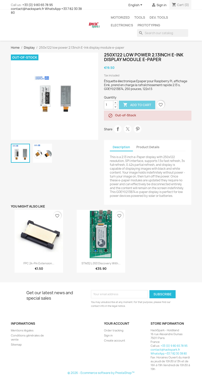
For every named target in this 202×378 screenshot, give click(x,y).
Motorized (120, 17)
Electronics (122, 25)
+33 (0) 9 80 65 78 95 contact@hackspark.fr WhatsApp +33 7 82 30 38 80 (46, 9)
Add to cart (137, 104)
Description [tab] (121, 147)
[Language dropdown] (136, 5)
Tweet (128, 129)
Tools (139, 17)
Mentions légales (22, 330)
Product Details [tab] (147, 147)
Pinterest (137, 129)
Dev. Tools (159, 17)
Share (118, 129)
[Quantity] (108, 105)
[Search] (162, 33)
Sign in (108, 335)
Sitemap (16, 344)
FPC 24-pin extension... (38, 263)
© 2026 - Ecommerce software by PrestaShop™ (101, 373)
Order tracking (113, 330)
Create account (114, 340)
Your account (116, 323)
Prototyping (149, 25)
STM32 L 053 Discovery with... (101, 263)
